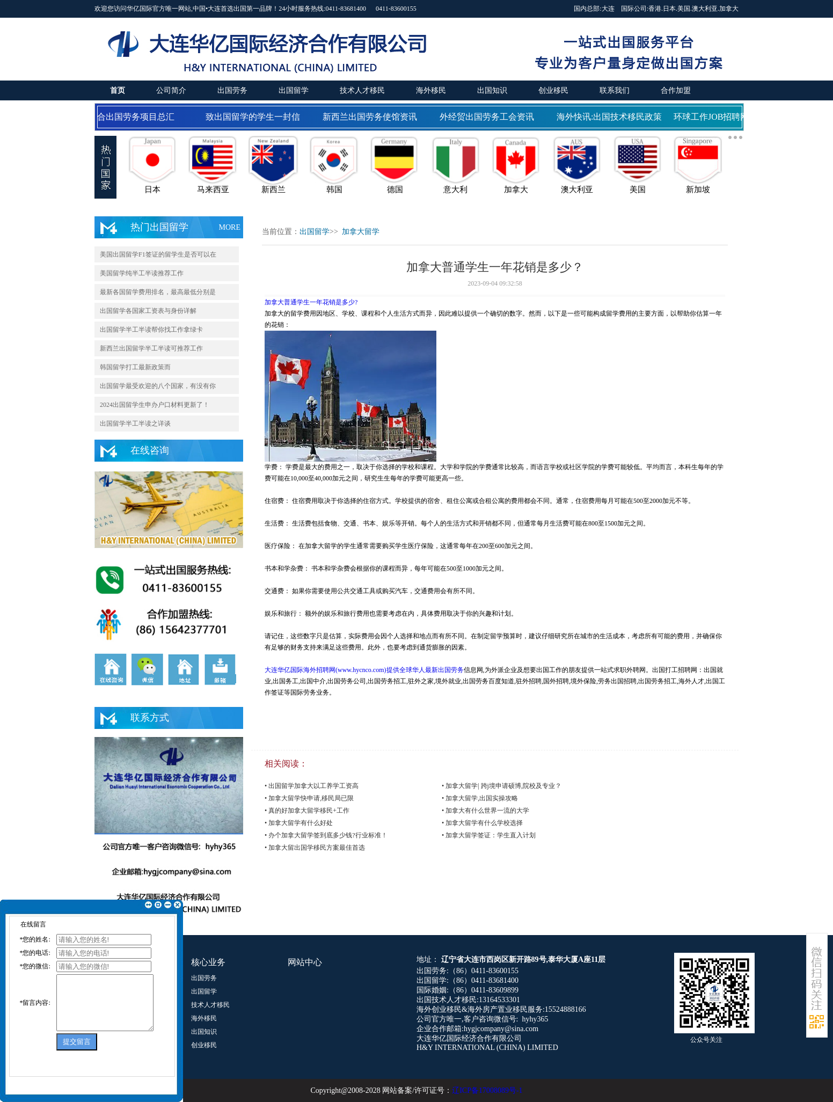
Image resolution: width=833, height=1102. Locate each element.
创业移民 (553, 90)
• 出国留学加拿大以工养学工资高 (312, 786)
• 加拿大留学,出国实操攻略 (480, 798)
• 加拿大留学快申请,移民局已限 (309, 798)
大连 (608, 8)
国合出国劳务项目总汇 (134, 116)
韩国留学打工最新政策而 (135, 367)
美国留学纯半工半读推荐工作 (142, 273)
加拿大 (729, 8)
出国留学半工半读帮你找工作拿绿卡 (151, 329)
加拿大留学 (360, 232)
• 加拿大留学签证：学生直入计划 (489, 835)
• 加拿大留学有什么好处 (299, 823)
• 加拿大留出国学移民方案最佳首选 (315, 847)
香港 (654, 8)
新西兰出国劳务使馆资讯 (372, 116)
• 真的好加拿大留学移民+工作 (307, 810)
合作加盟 (676, 90)
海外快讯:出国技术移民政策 (611, 116)
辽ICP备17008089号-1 (487, 1090)
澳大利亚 (705, 8)
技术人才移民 (362, 90)
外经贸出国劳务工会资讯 (489, 116)
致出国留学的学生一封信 (255, 116)
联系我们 (615, 90)
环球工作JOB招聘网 (713, 116)
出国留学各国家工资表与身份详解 (148, 311)
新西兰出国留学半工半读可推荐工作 (151, 348)
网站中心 (305, 962)
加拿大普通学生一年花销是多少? (311, 302)
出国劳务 (232, 90)
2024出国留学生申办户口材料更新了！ (154, 404)
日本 (669, 8)
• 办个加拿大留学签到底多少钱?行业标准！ (326, 835)
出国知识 (492, 90)
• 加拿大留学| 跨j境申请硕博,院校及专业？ (501, 786)
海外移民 (431, 90)
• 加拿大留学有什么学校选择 (482, 823)
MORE (229, 227)
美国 (683, 8)
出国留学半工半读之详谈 (135, 423)
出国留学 (294, 90)
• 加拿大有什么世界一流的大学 (485, 810)
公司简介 (171, 90)
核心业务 (208, 962)
